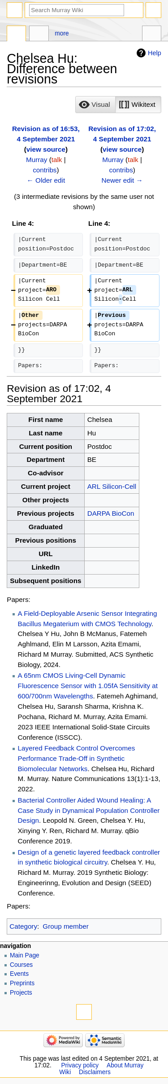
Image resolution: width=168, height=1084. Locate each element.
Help (154, 53)
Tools (151, 34)
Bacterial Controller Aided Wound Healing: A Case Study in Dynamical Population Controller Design (89, 810)
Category (23, 926)
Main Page (24, 955)
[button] (95, 104)
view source (45, 149)
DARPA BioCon (110, 513)
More (62, 33)
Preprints (22, 983)
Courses (21, 964)
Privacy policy (80, 1065)
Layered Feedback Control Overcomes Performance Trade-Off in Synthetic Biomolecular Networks (76, 758)
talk (57, 159)
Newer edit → (121, 180)
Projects (21, 992)
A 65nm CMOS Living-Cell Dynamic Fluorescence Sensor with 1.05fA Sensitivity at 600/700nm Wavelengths (88, 685)
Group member (65, 926)
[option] (95, 104)
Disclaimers (95, 1072)
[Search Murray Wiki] (76, 10)
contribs (44, 170)
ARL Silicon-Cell (112, 486)
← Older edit (46, 180)
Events (19, 973)
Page (16, 34)
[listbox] (118, 104)
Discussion (39, 34)
